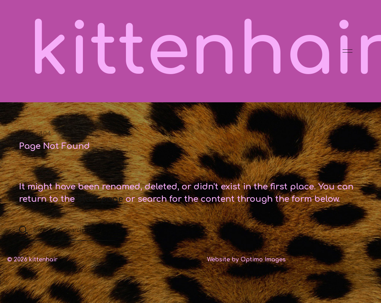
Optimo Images (263, 259)
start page (100, 199)
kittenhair (43, 259)
